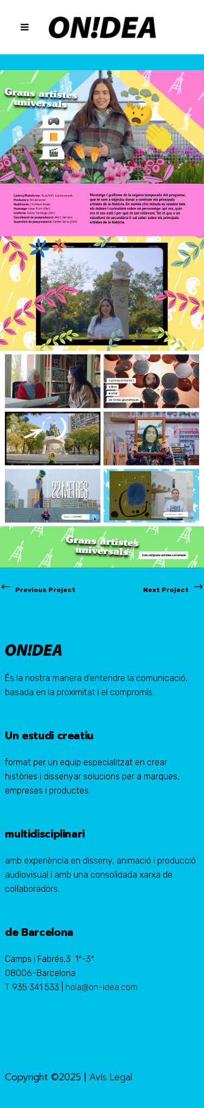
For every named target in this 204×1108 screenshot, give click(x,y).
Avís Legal (110, 1077)
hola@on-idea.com (101, 987)
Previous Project (38, 590)
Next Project (173, 590)
